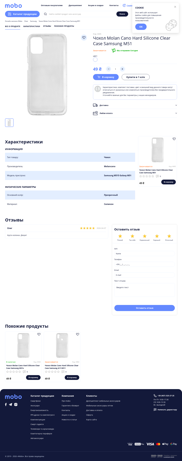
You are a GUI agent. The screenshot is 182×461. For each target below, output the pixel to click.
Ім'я (115, 248)
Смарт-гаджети (37, 424)
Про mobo (66, 401)
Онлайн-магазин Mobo (13, 21)
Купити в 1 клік (135, 77)
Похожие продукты (64, 26)
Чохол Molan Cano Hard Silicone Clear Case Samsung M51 (156, 171)
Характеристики (31, 26)
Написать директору (165, 409)
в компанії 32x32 (169, 457)
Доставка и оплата (94, 410)
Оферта (89, 415)
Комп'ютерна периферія (41, 433)
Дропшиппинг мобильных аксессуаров (103, 401)
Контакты (114, 5)
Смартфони (36, 401)
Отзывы (47, 26)
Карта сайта (91, 419)
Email (116, 270)
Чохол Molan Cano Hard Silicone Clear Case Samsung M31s (23, 366)
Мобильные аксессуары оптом (99, 405)
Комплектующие (38, 419)
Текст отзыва (120, 281)
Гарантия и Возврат (70, 405)
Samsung (33, 21)
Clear (26, 21)
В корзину (106, 77)
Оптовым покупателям (52, 5)
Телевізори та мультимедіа (42, 429)
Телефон (118, 259)
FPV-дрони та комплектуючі (43, 415)
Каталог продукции (22, 14)
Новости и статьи (69, 419)
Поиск (122, 14)
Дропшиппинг (75, 5)
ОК (141, 26)
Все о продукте (12, 26)
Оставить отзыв (144, 308)
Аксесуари (35, 405)
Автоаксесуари (37, 438)
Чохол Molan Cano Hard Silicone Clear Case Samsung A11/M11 (61, 366)
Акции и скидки (95, 5)
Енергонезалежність (39, 410)
